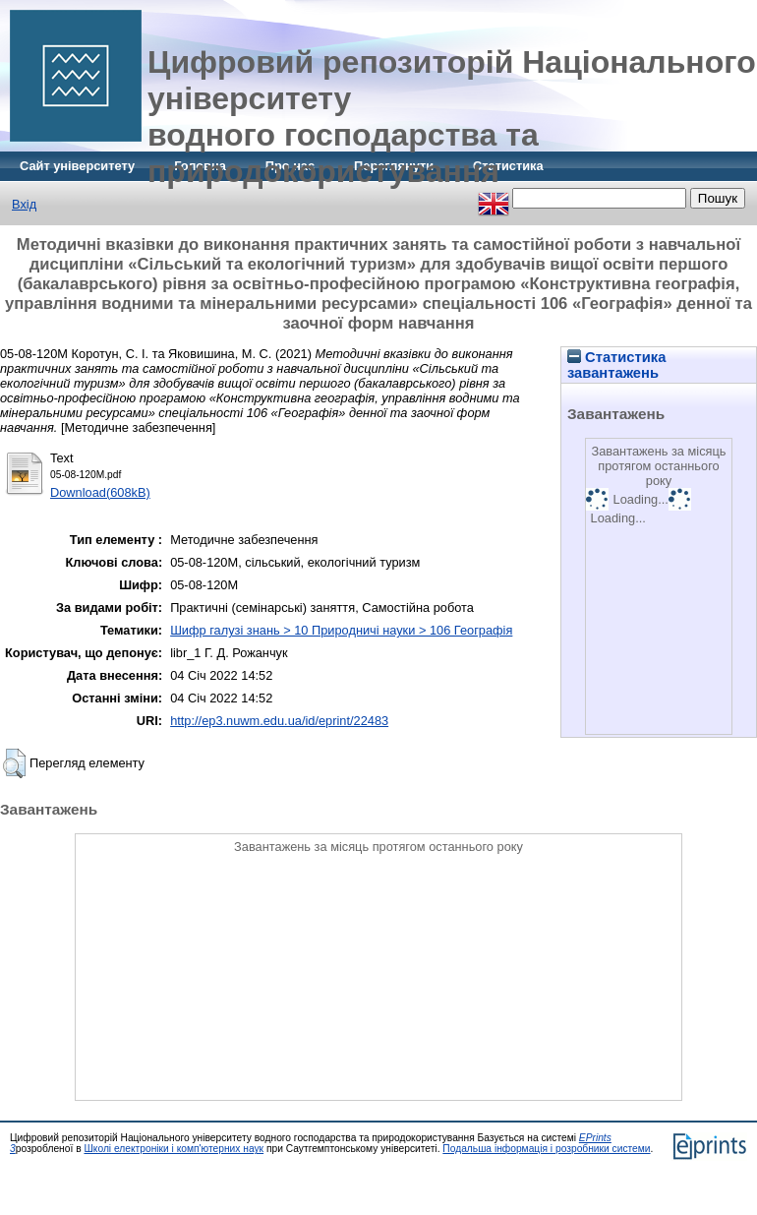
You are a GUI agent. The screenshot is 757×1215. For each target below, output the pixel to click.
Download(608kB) (100, 492)
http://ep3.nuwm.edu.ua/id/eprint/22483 (279, 720)
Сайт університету (77, 165)
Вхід (24, 204)
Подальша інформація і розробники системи (546, 1148)
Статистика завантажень (616, 365)
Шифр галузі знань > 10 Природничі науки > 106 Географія (341, 630)
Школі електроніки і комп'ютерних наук (173, 1148)
